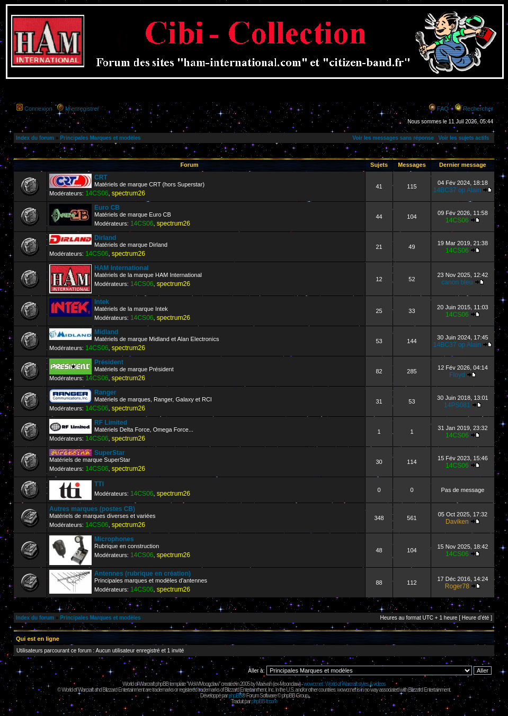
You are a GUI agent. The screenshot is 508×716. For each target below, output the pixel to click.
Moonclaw (289, 684)
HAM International (121, 268)
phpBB (235, 696)
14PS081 (457, 405)
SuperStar (109, 453)
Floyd (457, 375)
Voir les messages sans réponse (393, 138)
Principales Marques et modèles (100, 138)
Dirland (105, 237)
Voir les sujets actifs (463, 138)
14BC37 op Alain (457, 190)
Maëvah (264, 684)
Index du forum (35, 138)
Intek (101, 302)
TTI (99, 484)
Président (108, 362)
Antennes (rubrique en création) (142, 573)
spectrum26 (128, 193)
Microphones (114, 539)
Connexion (38, 108)
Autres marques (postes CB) (92, 509)
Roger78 (457, 586)
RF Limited (110, 422)
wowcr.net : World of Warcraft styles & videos (345, 684)
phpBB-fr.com (265, 701)
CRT (101, 177)
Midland (106, 332)
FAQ (443, 108)
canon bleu (457, 282)
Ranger (105, 392)
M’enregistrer (82, 108)
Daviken (457, 521)
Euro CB (107, 207)
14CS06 (97, 193)
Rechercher (478, 108)
